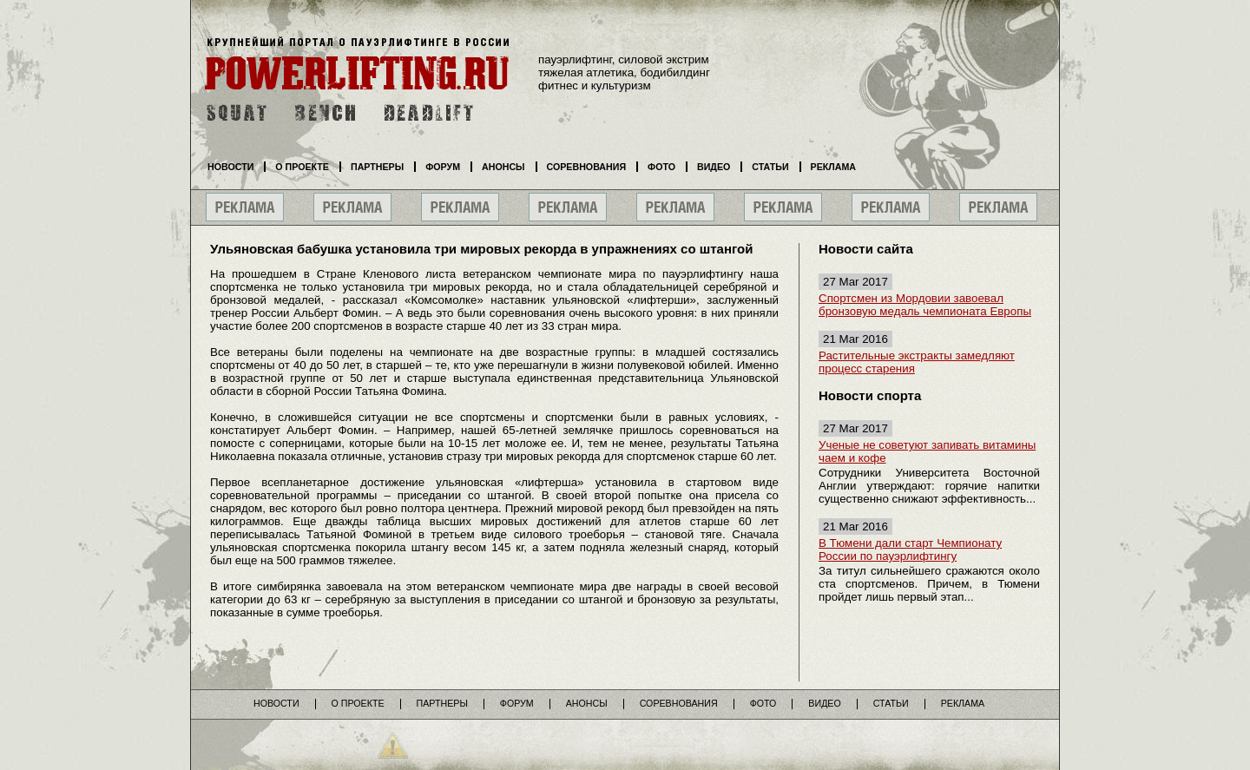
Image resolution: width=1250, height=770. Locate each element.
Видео (713, 166)
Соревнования (587, 166)
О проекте (302, 166)
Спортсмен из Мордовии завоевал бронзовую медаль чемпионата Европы (925, 305)
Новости (230, 166)
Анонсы (503, 166)
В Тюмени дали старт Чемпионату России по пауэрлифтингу (910, 549)
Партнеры (377, 166)
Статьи (770, 166)
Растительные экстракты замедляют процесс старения (917, 362)
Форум (442, 166)
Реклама (833, 166)
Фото (661, 166)
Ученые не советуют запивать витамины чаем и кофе (927, 451)
